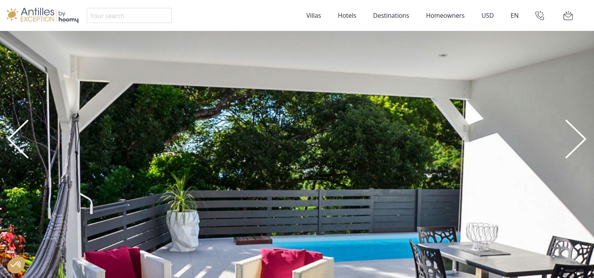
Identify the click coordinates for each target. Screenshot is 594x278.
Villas (313, 15)
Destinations (391, 15)
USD (487, 15)
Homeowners (445, 15)
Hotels (347, 15)
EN (515, 15)
